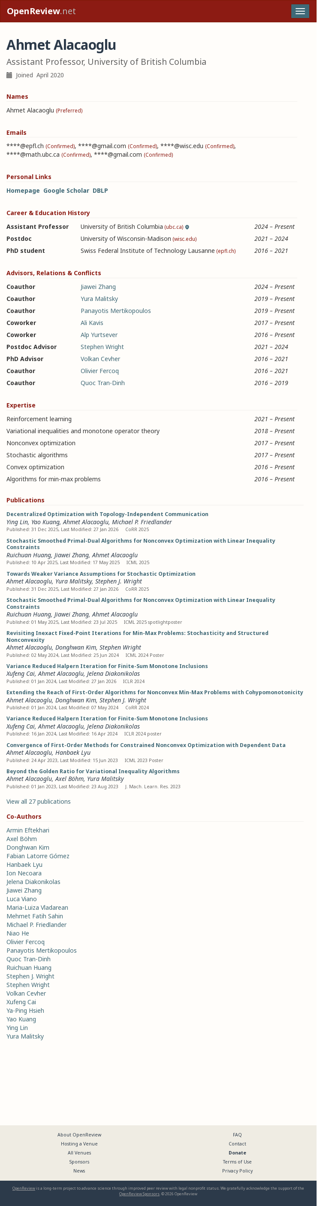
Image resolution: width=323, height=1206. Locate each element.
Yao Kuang (45, 522)
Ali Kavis (92, 323)
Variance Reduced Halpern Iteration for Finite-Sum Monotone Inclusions (107, 666)
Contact (237, 1144)
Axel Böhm (69, 779)
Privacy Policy (237, 1171)
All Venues (79, 1153)
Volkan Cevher (100, 359)
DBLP (100, 190)
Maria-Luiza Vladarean (37, 907)
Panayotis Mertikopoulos (116, 311)
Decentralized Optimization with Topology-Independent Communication (107, 514)
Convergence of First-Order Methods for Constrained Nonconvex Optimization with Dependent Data (146, 745)
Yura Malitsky (99, 299)
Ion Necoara (24, 873)
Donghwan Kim (75, 647)
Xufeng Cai (20, 673)
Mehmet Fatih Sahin (34, 916)
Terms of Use (237, 1162)
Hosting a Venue (79, 1144)
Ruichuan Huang (28, 555)
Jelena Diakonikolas (113, 673)
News (79, 1171)
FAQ (237, 1135)
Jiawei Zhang (98, 287)
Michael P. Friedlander (142, 522)
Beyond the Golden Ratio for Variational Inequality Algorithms (93, 771)
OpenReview (23, 1188)
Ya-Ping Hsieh (25, 1010)
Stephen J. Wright (118, 581)
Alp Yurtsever (99, 335)
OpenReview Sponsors (139, 1194)
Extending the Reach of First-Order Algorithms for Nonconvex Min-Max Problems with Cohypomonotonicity (154, 692)
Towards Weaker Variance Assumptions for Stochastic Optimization (101, 573)
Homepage (23, 190)
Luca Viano (21, 899)
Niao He (17, 933)
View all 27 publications (38, 801)
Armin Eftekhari (27, 830)
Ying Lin (17, 522)
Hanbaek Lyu (73, 752)
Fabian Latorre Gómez (37, 856)
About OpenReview (79, 1135)
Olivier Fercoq (100, 371)
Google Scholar (66, 190)
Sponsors (79, 1162)
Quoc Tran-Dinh (103, 383)
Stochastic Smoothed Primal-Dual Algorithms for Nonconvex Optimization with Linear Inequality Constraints (140, 544)
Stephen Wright (102, 347)
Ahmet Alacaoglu (86, 522)
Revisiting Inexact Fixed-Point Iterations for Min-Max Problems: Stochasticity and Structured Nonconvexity (137, 636)
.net (41, 11)
